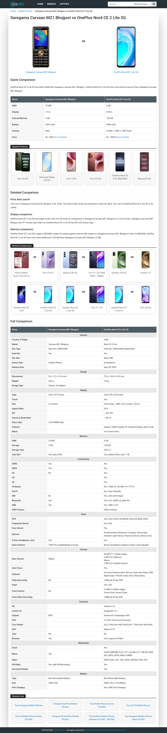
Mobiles (51, 4)
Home (40, 4)
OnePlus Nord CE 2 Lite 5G (126, 72)
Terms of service (106, 730)
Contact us (120, 730)
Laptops (64, 4)
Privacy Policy (91, 730)
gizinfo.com (60, 730)
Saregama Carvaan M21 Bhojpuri (41, 72)
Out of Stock (60, 137)
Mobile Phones (25, 11)
